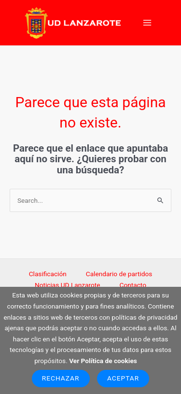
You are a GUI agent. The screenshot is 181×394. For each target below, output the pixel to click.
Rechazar (61, 378)
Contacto (133, 285)
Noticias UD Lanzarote (67, 285)
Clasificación (48, 274)
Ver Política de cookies (103, 361)
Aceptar (123, 378)
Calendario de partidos (119, 274)
